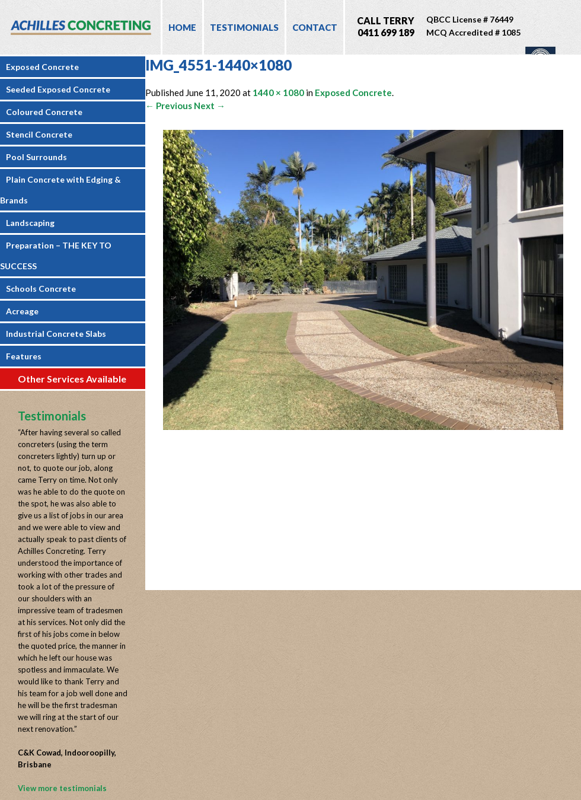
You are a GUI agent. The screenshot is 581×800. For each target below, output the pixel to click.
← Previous (168, 105)
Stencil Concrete (39, 134)
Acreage (22, 311)
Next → (209, 105)
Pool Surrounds (36, 157)
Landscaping (30, 223)
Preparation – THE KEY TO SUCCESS (55, 255)
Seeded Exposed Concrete (58, 89)
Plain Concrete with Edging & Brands (60, 189)
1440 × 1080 (278, 92)
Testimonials (244, 27)
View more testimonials (62, 788)
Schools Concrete (41, 288)
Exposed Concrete (42, 67)
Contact (314, 27)
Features (24, 356)
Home (182, 27)
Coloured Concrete (44, 112)
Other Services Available (72, 378)
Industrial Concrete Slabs (56, 334)
